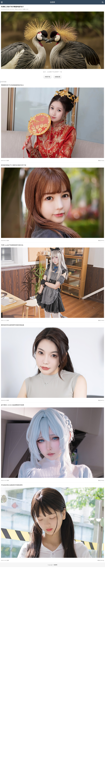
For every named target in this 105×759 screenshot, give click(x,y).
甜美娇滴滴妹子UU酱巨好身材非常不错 (13, 165)
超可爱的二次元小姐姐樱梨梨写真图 (12, 405)
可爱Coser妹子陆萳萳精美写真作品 (12, 245)
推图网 (52, 2)
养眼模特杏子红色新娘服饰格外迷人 (12, 85)
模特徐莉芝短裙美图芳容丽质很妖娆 (12, 325)
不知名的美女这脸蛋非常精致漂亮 (12, 485)
